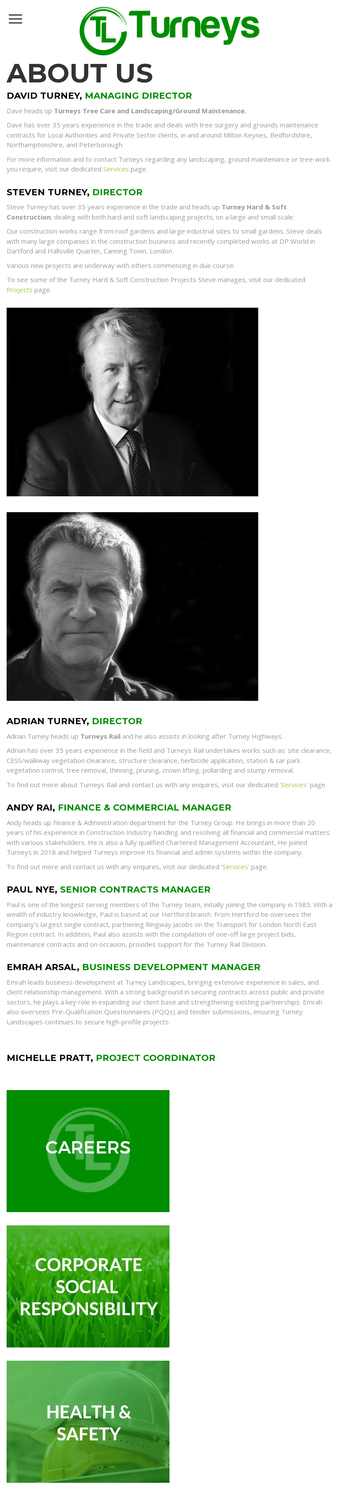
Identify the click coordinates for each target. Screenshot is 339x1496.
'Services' (294, 784)
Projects (20, 289)
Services (116, 168)
